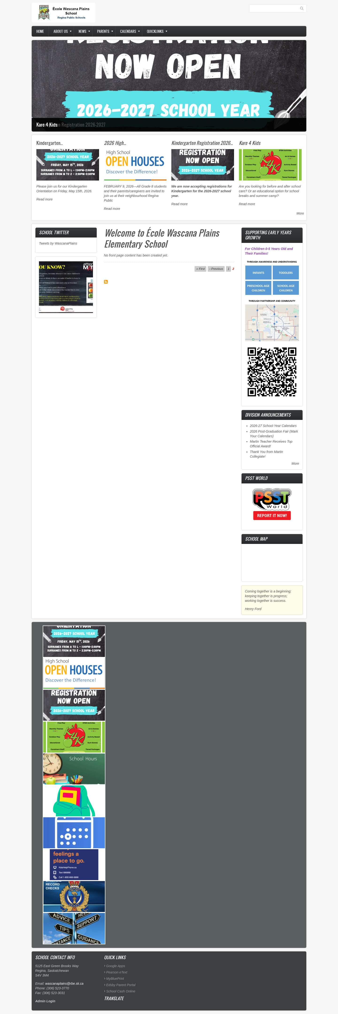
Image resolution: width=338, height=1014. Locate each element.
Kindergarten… (49, 142)
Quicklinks (155, 31)
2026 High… (115, 142)
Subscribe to (106, 282)
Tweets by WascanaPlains (58, 243)
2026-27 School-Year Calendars (273, 426)
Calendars (128, 31)
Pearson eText (116, 972)
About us (61, 31)
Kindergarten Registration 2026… (202, 142)
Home (40, 31)
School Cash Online (120, 991)
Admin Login (45, 1001)
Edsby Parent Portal (121, 985)
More (300, 213)
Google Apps (115, 966)
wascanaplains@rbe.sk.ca (64, 983)
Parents (103, 31)
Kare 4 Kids (47, 124)
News (82, 31)
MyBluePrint (115, 978)
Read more (44, 199)
